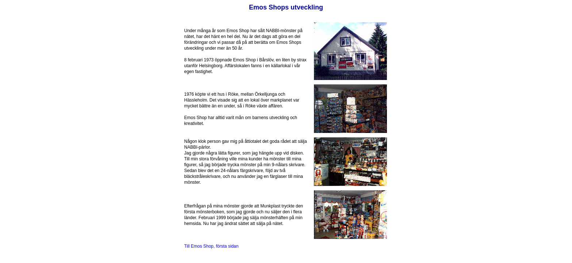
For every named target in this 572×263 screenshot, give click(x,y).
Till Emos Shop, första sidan (211, 246)
